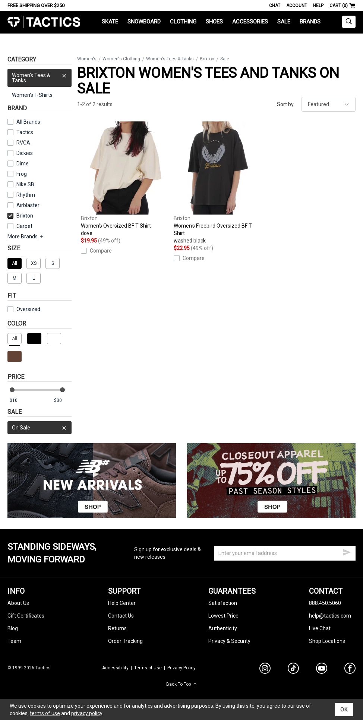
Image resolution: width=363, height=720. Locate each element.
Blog (12, 628)
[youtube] (321, 669)
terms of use (45, 713)
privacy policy (86, 713)
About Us (18, 603)
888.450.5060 (325, 603)
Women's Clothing (121, 58)
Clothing (183, 21)
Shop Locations (327, 641)
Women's (87, 58)
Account (296, 5)
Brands (310, 21)
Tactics (43, 22)
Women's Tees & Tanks (39, 76)
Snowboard (144, 21)
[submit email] (346, 551)
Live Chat (320, 628)
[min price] (18, 400)
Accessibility (115, 667)
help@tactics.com (330, 616)
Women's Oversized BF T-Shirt (125, 179)
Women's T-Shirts (32, 95)
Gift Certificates (25, 616)
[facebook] (350, 669)
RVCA (23, 143)
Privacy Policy (181, 667)
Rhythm (25, 195)
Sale (283, 21)
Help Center (122, 603)
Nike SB (25, 184)
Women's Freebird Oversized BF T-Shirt (218, 182)
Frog (21, 174)
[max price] (63, 400)
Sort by (285, 104)
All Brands (28, 122)
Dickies (24, 153)
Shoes (214, 21)
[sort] (329, 104)
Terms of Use (148, 667)
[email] (285, 553)
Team (14, 641)
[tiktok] (293, 669)
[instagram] (265, 669)
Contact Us (121, 616)
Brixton (20, 216)
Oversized (23, 309)
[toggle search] (349, 22)
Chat (274, 5)
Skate (110, 21)
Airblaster (28, 205)
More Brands (25, 237)
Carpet (24, 226)
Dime (22, 163)
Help (318, 5)
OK (344, 710)
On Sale (39, 427)
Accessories (250, 21)
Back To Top (181, 684)
